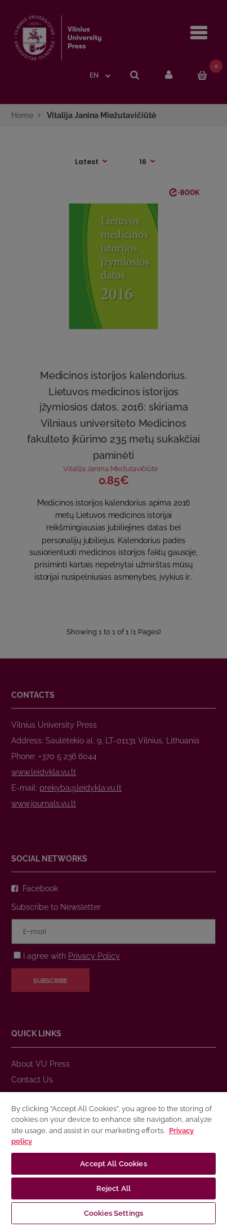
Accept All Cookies (113, 1164)
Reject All (113, 1188)
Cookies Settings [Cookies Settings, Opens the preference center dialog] (113, 1213)
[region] (113, 1159)
